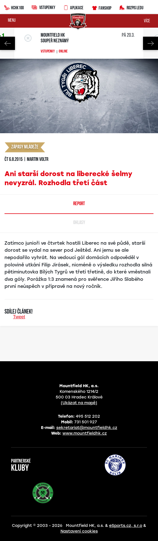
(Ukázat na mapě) (79, 402)
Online (63, 52)
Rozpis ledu (131, 7)
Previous (7, 43)
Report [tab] (79, 204)
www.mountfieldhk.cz (84, 433)
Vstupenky (43, 7)
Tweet (19, 316)
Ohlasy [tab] (79, 222)
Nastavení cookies (79, 531)
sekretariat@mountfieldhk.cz (86, 427)
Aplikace (73, 7)
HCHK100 (14, 7)
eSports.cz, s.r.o (125, 525)
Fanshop (101, 7)
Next (150, 43)
